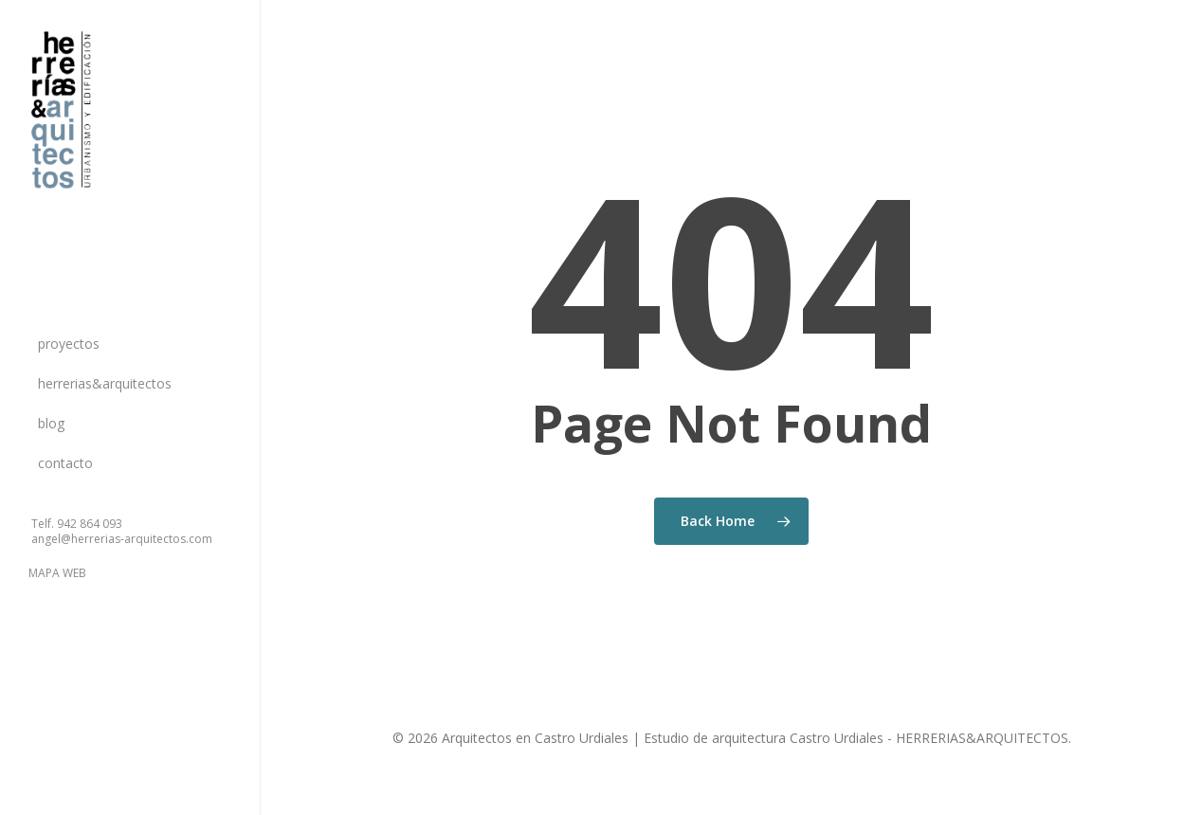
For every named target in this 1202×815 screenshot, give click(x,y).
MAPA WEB (57, 573)
